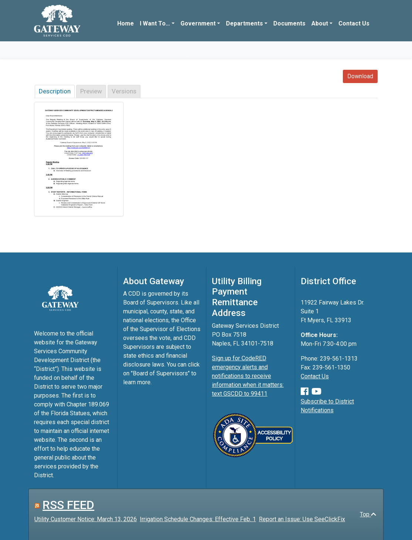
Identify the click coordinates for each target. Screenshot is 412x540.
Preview (91, 91)
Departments (244, 23)
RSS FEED (68, 505)
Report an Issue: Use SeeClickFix (302, 519)
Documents (289, 23)
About (319, 23)
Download (360, 76)
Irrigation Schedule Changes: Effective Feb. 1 (198, 519)
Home (125, 23)
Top (368, 514)
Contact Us (353, 23)
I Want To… (155, 23)
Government (198, 23)
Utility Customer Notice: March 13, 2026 (85, 519)
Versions (124, 91)
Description (55, 91)
